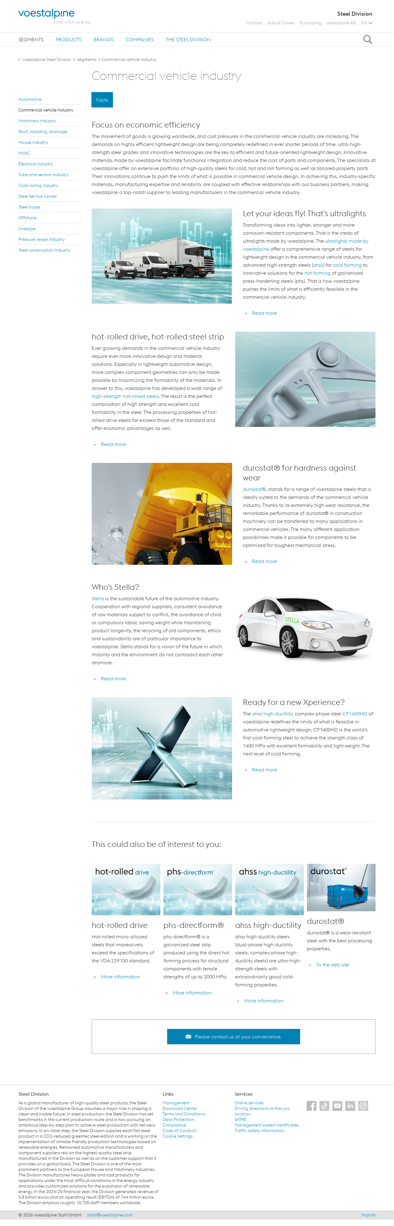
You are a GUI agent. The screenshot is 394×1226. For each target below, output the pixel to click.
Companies (140, 39)
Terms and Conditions (184, 1114)
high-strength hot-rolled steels (125, 396)
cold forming (347, 265)
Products (68, 39)
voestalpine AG (341, 23)
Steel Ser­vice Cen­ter (37, 196)
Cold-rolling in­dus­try (38, 185)
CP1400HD (355, 713)
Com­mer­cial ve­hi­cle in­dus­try (45, 110)
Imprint (368, 1215)
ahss (318, 265)
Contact (254, 23)
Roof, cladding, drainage (42, 131)
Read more (264, 313)
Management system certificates (267, 1125)
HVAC (24, 153)
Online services (249, 1103)
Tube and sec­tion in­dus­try (43, 174)
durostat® (254, 489)
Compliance (174, 1125)
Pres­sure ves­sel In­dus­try (41, 239)
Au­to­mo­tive (30, 99)
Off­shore (27, 218)
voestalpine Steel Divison (46, 59)
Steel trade (29, 207)
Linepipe (26, 228)
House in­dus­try (33, 142)
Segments (30, 39)
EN (366, 23)
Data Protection (178, 1119)
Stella (98, 598)
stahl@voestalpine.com (110, 1215)
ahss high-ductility (272, 713)
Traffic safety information (259, 1130)
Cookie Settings (178, 1136)
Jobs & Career (281, 23)
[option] (126, 935)
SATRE (240, 1119)
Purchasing (310, 23)
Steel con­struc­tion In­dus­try (44, 250)
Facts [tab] (102, 100)
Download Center (180, 1108)
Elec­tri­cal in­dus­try (35, 164)
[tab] (31, 39)
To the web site (332, 964)
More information (120, 976)
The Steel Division (188, 39)
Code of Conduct (179, 1130)
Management (176, 1103)
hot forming (318, 273)
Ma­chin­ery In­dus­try (37, 120)
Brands (103, 39)
